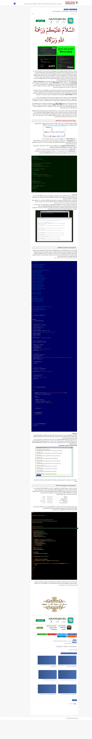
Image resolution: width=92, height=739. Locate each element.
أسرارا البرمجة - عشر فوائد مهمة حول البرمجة (56, 714)
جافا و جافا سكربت (73, 9)
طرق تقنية (68, 737)
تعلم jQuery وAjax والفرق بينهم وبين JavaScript (42, 714)
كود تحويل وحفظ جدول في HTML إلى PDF (70, 714)
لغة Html (66, 9)
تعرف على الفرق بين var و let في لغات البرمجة (42, 700)
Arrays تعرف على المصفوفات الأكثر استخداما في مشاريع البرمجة (56, 700)
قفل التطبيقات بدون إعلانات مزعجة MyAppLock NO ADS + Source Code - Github (71, 700)
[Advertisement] (55, 276)
